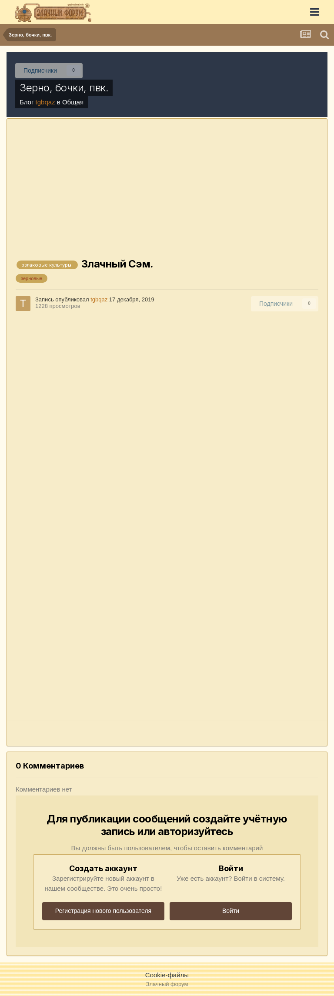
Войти (230, 910)
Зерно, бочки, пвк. (64, 87)
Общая (73, 102)
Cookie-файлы (167, 975)
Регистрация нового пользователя (103, 910)
